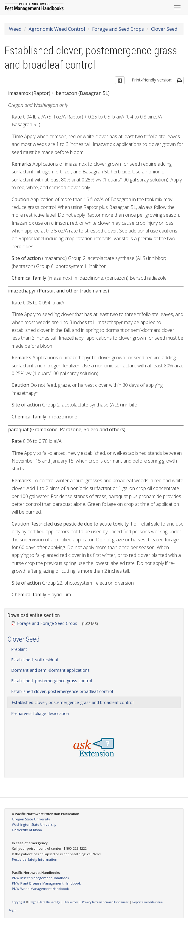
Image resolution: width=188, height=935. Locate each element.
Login (12, 910)
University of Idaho (27, 830)
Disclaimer (71, 902)
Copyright (18, 902)
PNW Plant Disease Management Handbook (46, 883)
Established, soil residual (34, 660)
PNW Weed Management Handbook (40, 888)
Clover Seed (164, 29)
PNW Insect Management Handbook (40, 878)
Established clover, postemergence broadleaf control (62, 691)
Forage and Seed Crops (118, 29)
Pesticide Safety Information (34, 859)
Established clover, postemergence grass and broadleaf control (72, 702)
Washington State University (34, 824)
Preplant (19, 649)
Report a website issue (147, 902)
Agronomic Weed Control (57, 29)
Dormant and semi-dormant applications (50, 670)
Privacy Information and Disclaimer (105, 902)
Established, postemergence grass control (51, 680)
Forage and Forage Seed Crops (44, 623)
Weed (15, 29)
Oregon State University (31, 819)
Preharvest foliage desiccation (40, 713)
